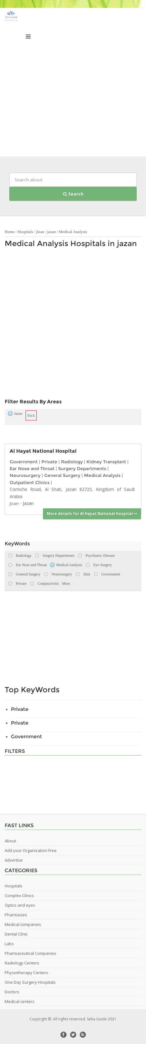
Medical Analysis (73, 231)
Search (73, 194)
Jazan (28, 503)
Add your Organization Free (31, 850)
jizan (40, 231)
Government (24, 462)
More (66, 583)
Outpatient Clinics (29, 482)
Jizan (14, 503)
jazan (51, 231)
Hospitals (25, 231)
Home (10, 231)
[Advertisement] (73, 84)
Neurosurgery (25, 475)
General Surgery (62, 475)
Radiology (72, 462)
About (10, 841)
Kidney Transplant (106, 462)
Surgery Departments (82, 468)
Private (49, 462)
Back (31, 415)
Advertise (14, 860)
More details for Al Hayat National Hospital (92, 513)
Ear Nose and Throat (32, 468)
